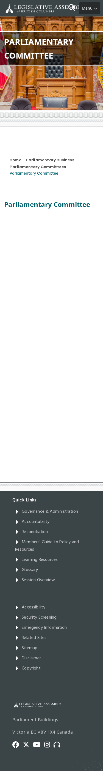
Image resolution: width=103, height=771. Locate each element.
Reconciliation (31, 532)
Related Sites (31, 637)
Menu (90, 8)
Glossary (26, 570)
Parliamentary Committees (38, 166)
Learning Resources (36, 559)
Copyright (28, 668)
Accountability (32, 521)
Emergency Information (41, 627)
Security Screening (36, 617)
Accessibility (30, 607)
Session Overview (35, 580)
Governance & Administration (46, 511)
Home (15, 159)
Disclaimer (28, 658)
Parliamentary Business (50, 159)
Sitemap (26, 648)
